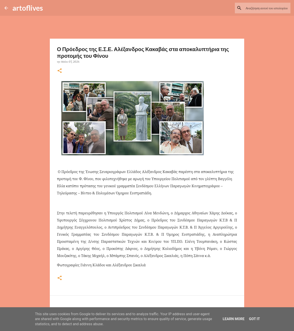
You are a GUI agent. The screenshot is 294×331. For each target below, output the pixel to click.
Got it (254, 319)
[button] (59, 71)
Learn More (233, 319)
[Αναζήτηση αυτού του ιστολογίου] (267, 8)
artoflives (27, 8)
